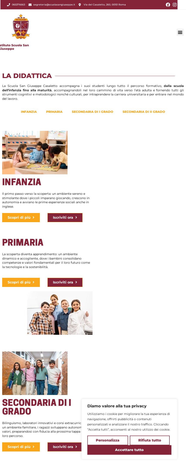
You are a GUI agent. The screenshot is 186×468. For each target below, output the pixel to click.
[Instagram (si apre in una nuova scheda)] (174, 5)
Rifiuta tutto (149, 440)
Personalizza (107, 440)
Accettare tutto (129, 450)
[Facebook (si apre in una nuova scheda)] (167, 5)
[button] (180, 25)
